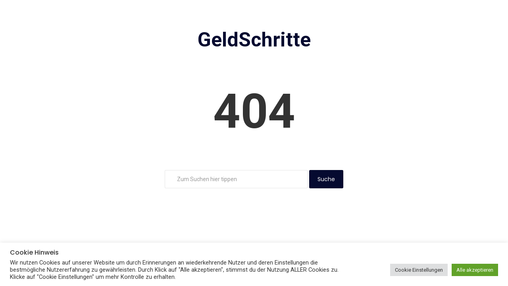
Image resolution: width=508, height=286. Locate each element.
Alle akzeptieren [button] (474, 270)
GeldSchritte (254, 39)
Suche (326, 179)
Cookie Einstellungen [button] (419, 270)
